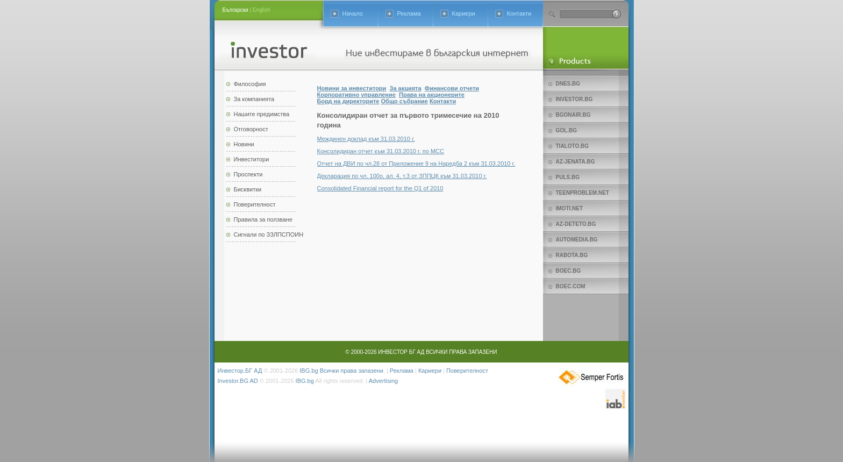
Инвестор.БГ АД (240, 370)
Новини (244, 144)
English (261, 10)
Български (235, 10)
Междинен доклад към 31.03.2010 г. (366, 139)
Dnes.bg (568, 84)
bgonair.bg (573, 115)
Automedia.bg (577, 240)
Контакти (519, 13)
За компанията (254, 99)
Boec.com (570, 286)
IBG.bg (308, 370)
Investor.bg (574, 99)
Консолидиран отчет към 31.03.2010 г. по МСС (380, 151)
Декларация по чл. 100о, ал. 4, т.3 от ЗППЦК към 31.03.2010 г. (402, 176)
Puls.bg (568, 177)
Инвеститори (251, 159)
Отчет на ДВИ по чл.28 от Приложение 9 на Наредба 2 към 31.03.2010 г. (416, 163)
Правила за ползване (263, 219)
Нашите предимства (262, 114)
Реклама (409, 13)
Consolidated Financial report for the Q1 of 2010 (380, 188)
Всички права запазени (351, 370)
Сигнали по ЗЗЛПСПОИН (269, 234)
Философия (250, 84)
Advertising (383, 381)
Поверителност (255, 204)
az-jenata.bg (575, 162)
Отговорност (251, 129)
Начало (352, 13)
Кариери (463, 13)
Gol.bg (566, 130)
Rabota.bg (572, 255)
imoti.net (569, 208)
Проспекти (248, 174)
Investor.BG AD (238, 381)
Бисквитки (248, 189)
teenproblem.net (582, 193)
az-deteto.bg (576, 224)
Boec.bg (568, 271)
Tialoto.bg (572, 146)
